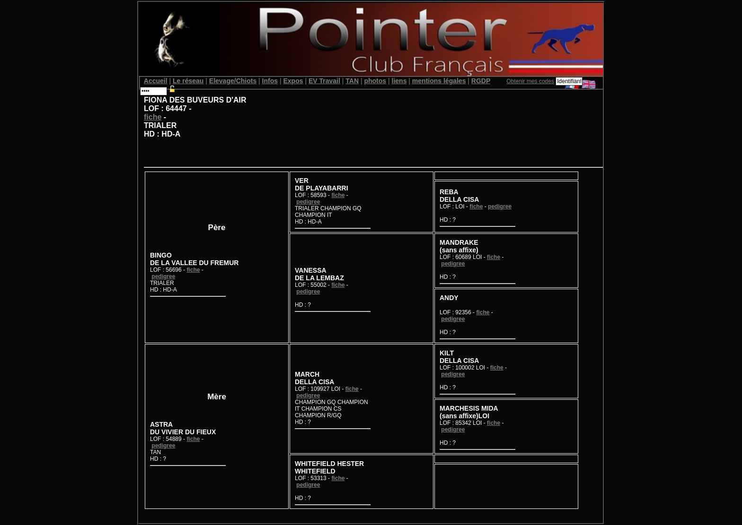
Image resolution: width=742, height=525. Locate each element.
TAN (352, 81)
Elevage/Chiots (232, 81)
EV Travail (324, 81)
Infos (270, 81)
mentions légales (439, 81)
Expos (293, 81)
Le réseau (188, 81)
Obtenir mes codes (530, 81)
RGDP (480, 81)
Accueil (156, 81)
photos (375, 81)
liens (399, 81)
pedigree (163, 276)
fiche (152, 117)
